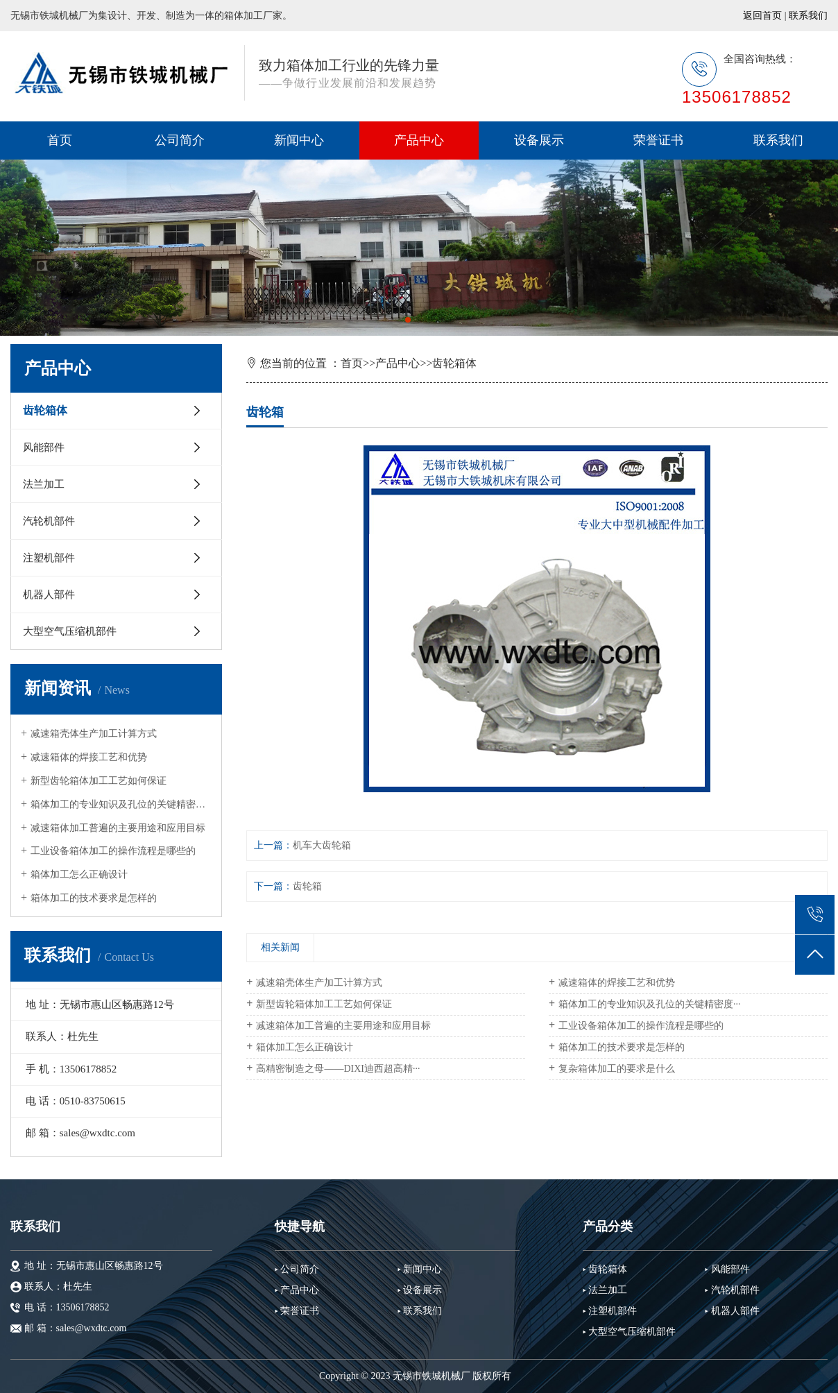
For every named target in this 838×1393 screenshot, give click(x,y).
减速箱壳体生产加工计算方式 (94, 733)
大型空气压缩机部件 (70, 631)
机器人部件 (49, 594)
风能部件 (44, 447)
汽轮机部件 (49, 521)
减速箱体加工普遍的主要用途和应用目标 (118, 828)
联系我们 (808, 15)
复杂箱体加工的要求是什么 (616, 1068)
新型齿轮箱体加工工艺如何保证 (98, 781)
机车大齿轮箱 (322, 845)
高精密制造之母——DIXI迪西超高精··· (338, 1068)
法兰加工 (44, 484)
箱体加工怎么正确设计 (79, 874)
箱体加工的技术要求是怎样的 (94, 898)
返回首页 (762, 15)
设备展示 (539, 140)
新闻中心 (299, 140)
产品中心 (419, 140)
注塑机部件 (49, 557)
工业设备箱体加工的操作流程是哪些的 (113, 851)
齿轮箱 (307, 886)
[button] (408, 320)
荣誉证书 (658, 140)
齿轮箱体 (45, 410)
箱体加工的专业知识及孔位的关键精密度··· (121, 804)
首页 (59, 140)
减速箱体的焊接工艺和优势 (89, 757)
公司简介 (180, 140)
